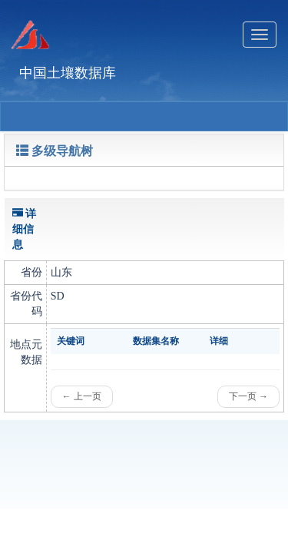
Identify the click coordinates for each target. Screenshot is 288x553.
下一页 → (248, 396)
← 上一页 (81, 396)
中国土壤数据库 (67, 73)
